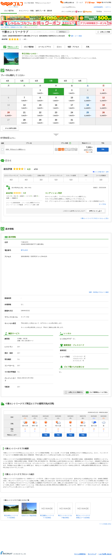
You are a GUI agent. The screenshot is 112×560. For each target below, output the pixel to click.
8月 (65, 81)
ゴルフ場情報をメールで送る (96, 392)
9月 (79, 81)
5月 (22, 81)
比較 (2, 143)
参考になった (95, 211)
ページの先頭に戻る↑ (105, 524)
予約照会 (99, 11)
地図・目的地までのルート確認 (98, 292)
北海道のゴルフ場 (16, 27)
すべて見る (102, 204)
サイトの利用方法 (79, 554)
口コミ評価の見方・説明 (101, 172)
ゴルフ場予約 (9, 11)
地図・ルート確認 (76, 36)
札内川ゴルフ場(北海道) (29, 515)
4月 (7, 81)
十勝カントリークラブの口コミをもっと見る (94, 218)
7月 (51, 81)
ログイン (108, 7)
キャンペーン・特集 (26, 11)
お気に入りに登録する (74, 392)
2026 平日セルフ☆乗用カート (16, 149)
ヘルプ (81, 2)
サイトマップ (92, 554)
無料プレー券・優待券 (44, 11)
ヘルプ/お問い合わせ (104, 554)
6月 (36, 81)
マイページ (107, 11)
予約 (102, 149)
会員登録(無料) (98, 7)
